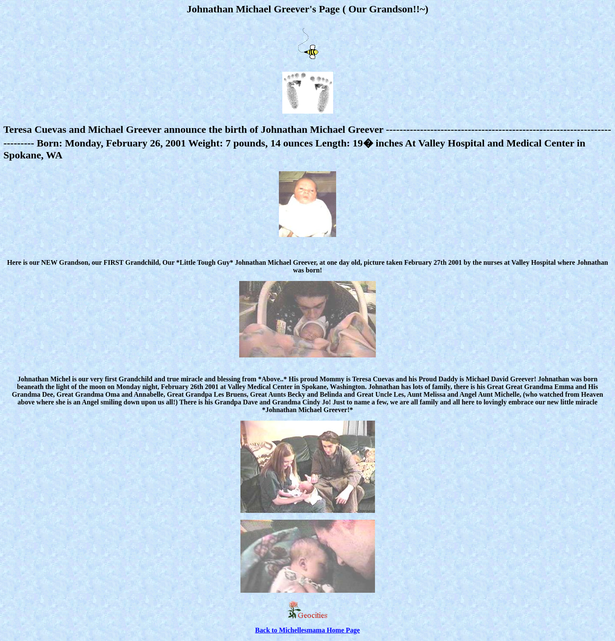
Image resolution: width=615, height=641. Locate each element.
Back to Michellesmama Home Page (307, 630)
